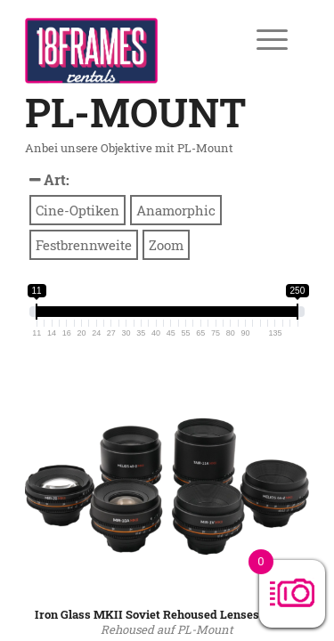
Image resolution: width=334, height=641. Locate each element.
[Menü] (259, 39)
